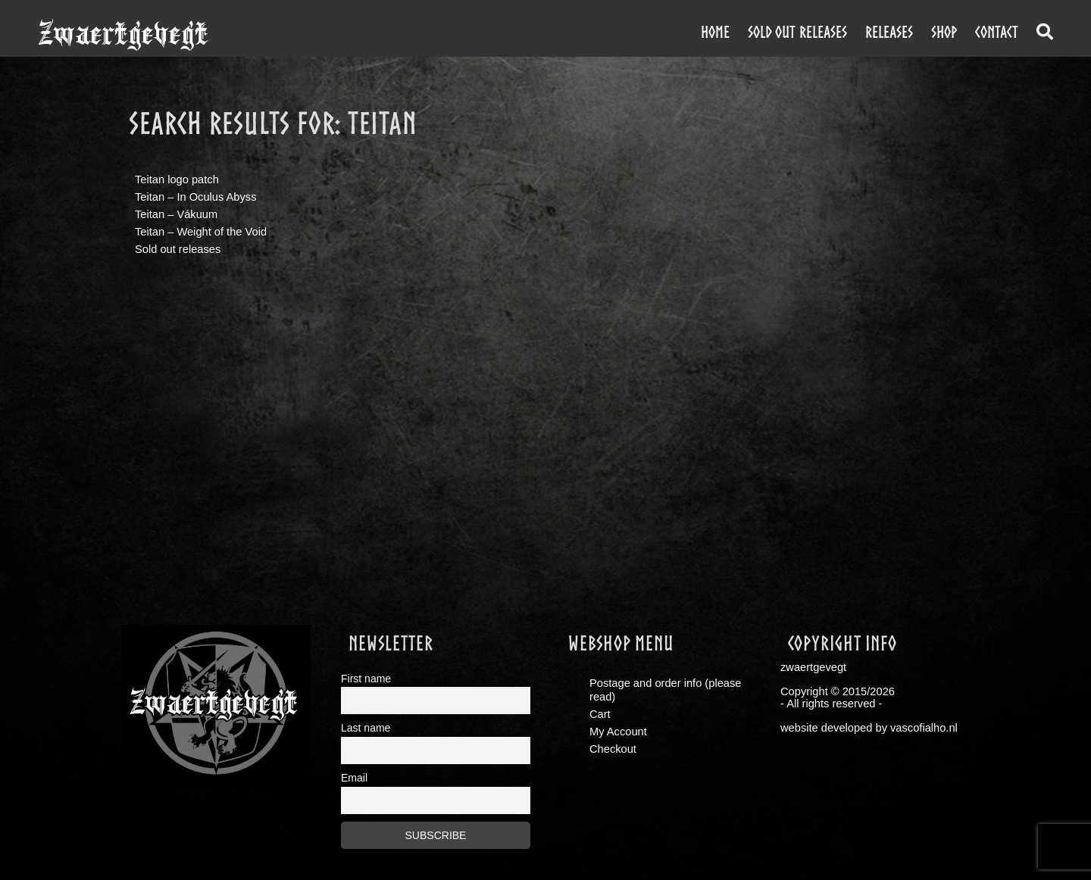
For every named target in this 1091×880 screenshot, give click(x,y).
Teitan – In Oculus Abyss (196, 197)
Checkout (612, 749)
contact (996, 31)
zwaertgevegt (123, 34)
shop (944, 31)
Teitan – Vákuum (176, 214)
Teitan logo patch (177, 179)
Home (715, 31)
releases (889, 31)
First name (366, 678)
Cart (600, 714)
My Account (618, 732)
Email (354, 778)
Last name (365, 728)
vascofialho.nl (924, 728)
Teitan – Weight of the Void (201, 232)
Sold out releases (797, 31)
